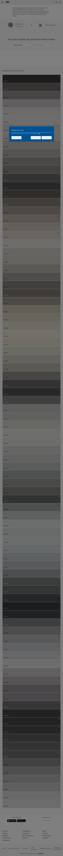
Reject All (46, 137)
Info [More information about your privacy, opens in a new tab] (39, 133)
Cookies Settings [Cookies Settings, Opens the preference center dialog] (16, 137)
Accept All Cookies (36, 137)
